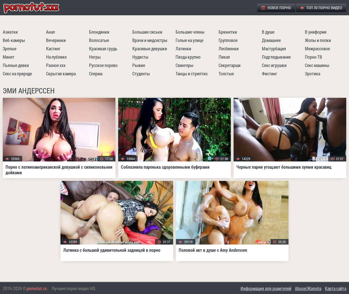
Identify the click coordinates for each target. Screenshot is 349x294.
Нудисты (140, 57)
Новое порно (276, 7)
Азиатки (10, 32)
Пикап (224, 57)
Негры (95, 57)
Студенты (141, 73)
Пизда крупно (188, 57)
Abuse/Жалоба (308, 288)
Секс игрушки (274, 65)
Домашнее (271, 40)
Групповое (228, 40)
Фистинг (269, 73)
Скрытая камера (61, 73)
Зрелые (9, 48)
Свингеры (184, 65)
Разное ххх (55, 65)
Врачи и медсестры (149, 40)
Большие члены (190, 32)
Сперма (95, 73)
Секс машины (317, 65)
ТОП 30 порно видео (321, 7)
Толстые (226, 73)
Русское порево (103, 65)
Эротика (312, 73)
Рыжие (138, 65)
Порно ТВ (313, 57)
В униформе (316, 32)
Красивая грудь (103, 48)
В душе (268, 32)
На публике (56, 57)
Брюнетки (228, 32)
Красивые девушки (149, 48)
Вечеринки (56, 40)
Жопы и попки (318, 40)
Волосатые (99, 40)
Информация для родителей (266, 288)
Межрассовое (317, 48)
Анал (50, 32)
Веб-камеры (14, 40)
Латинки (183, 48)
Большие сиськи (147, 32)
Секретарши (230, 65)
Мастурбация (274, 48)
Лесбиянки (229, 48)
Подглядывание (276, 57)
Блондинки (99, 32)
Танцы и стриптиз (192, 73)
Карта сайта (335, 288)
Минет (8, 57)
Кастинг (53, 48)
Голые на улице (189, 40)
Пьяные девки (16, 65)
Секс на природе (17, 73)
